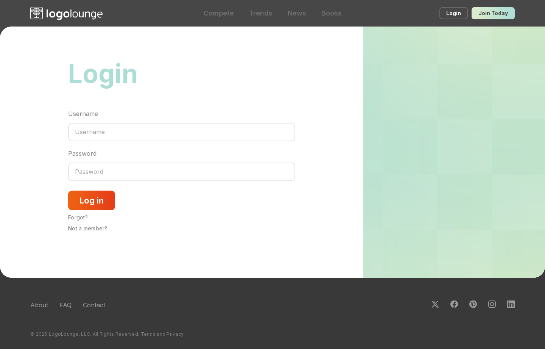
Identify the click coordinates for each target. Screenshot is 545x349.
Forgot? (78, 217)
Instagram (492, 304)
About (39, 305)
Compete (219, 13)
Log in (91, 200)
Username (83, 113)
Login (453, 13)
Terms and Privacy (162, 334)
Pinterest (473, 304)
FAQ (65, 305)
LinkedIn (510, 304)
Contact (94, 305)
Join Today (493, 13)
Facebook (454, 304)
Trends (260, 13)
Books (331, 13)
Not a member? (87, 228)
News (297, 13)
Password (82, 153)
